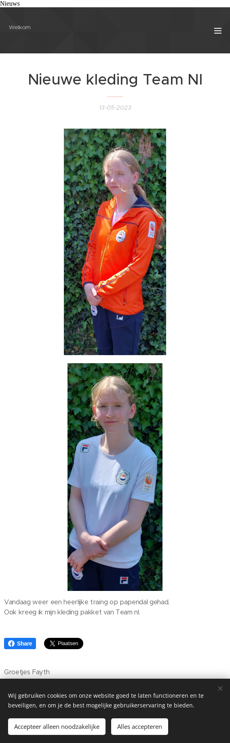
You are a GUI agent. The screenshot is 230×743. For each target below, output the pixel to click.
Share (20, 643)
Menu (218, 30)
